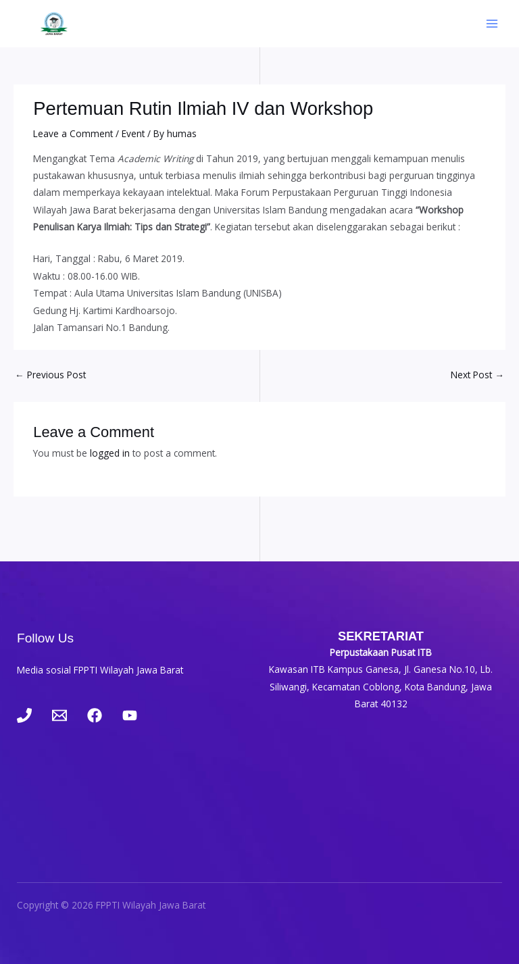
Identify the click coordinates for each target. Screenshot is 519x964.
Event (133, 133)
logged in (110, 453)
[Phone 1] (24, 715)
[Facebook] (94, 715)
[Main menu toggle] (492, 24)
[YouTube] (129, 715)
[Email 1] (59, 715)
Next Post (477, 374)
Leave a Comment (73, 133)
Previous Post (50, 374)
